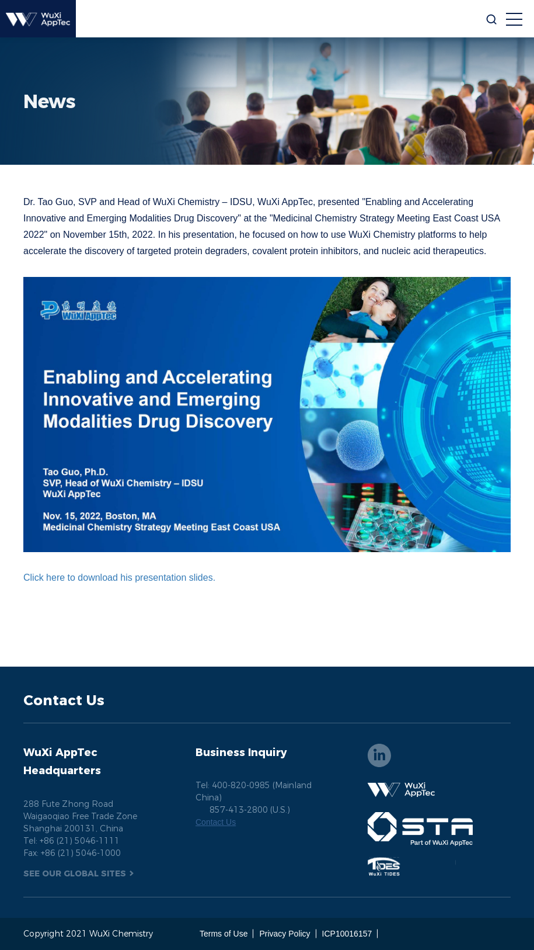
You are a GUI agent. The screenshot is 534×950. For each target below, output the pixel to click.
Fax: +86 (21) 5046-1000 (72, 853)
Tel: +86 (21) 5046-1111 (71, 840)
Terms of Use (223, 933)
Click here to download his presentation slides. (120, 578)
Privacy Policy (284, 933)
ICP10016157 (347, 933)
